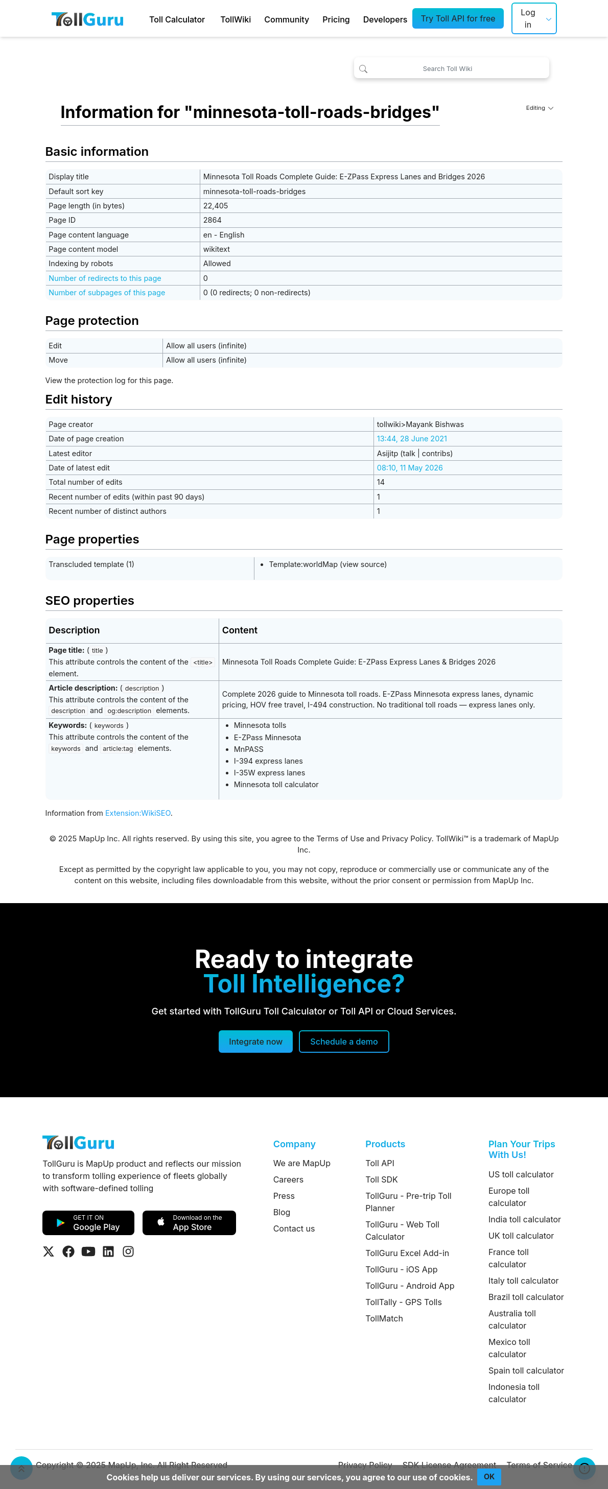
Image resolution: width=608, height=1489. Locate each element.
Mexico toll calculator (509, 1348)
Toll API (379, 1163)
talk (409, 453)
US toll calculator (521, 1174)
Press (284, 1196)
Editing (540, 107)
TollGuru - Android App (409, 1286)
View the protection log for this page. (109, 380)
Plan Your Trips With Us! (521, 1150)
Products (385, 1144)
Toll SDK (381, 1179)
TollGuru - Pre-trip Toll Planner (408, 1202)
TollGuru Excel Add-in (407, 1253)
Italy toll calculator (523, 1280)
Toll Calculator (177, 19)
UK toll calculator (521, 1236)
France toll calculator (508, 1258)
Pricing (335, 19)
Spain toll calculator (526, 1370)
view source (363, 564)
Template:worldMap (303, 564)
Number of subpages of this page (107, 292)
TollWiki (235, 19)
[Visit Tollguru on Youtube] (88, 1251)
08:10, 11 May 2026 (410, 467)
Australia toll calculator (512, 1319)
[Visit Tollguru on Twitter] (48, 1251)
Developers (385, 19)
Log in (528, 18)
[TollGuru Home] (87, 18)
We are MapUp (302, 1163)
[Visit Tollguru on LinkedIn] (108, 1251)
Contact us (294, 1228)
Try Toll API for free (457, 18)
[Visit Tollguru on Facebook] (68, 1251)
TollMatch (384, 1318)
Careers (288, 1179)
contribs (436, 453)
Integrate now (256, 1041)
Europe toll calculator (508, 1197)
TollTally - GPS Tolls (403, 1302)
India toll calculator (524, 1219)
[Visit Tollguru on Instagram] (128, 1251)
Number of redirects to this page (105, 278)
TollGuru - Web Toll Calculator (402, 1230)
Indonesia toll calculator (514, 1393)
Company (294, 1144)
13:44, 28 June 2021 (412, 438)
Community (286, 19)
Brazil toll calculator (526, 1297)
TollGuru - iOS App (401, 1269)
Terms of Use (340, 838)
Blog (282, 1212)
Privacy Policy (406, 838)
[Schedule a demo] (344, 1041)
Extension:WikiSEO (138, 813)
